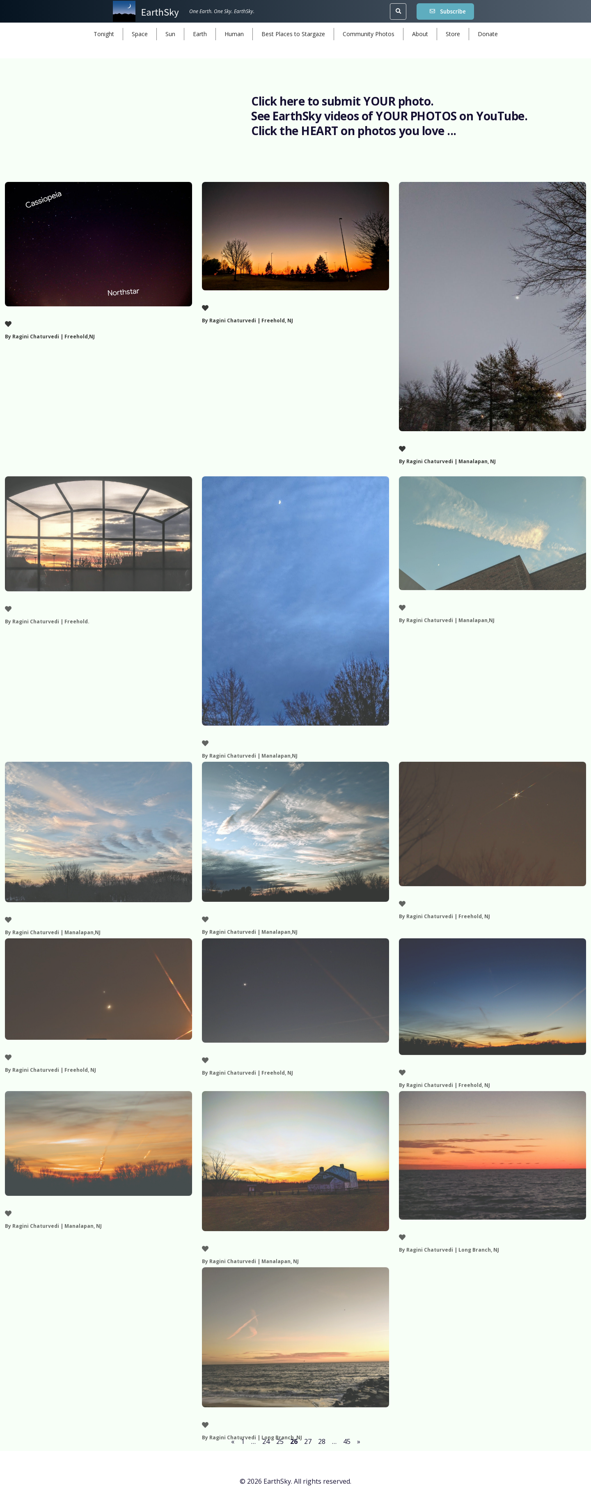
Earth (200, 34)
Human (234, 34)
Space (140, 34)
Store (453, 34)
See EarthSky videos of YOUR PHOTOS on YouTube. (390, 116)
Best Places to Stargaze (293, 34)
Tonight (104, 34)
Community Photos (368, 34)
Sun (170, 34)
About (420, 34)
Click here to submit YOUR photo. (343, 101)
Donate (488, 34)
